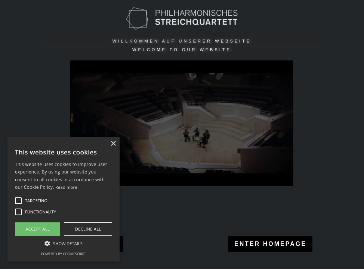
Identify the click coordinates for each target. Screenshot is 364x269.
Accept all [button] (37, 229)
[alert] (63, 199)
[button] (63, 243)
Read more (66, 187)
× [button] (113, 144)
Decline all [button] (88, 229)
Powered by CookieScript (63, 253)
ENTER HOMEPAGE (268, 244)
